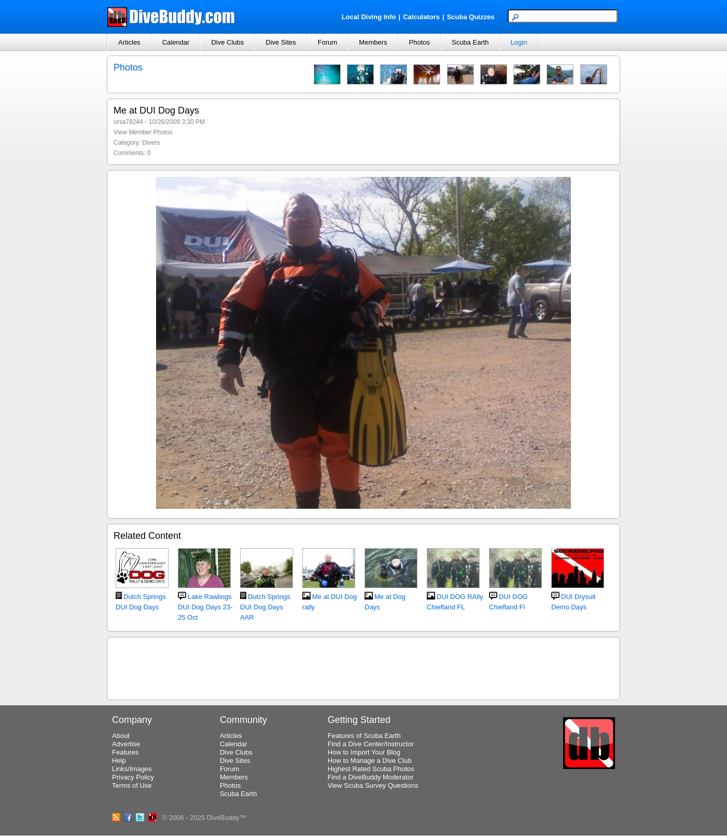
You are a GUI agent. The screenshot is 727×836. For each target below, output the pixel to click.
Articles (129, 42)
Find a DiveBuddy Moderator (370, 777)
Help (119, 760)
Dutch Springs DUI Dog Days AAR (265, 607)
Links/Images (132, 769)
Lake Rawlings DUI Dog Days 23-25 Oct (205, 607)
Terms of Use (132, 785)
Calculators (421, 17)
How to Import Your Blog (364, 752)
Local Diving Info (369, 17)
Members (373, 42)
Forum (328, 42)
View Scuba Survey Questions (373, 785)
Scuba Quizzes (471, 17)
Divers (151, 142)
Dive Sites (280, 42)
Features (125, 752)
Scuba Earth (470, 42)
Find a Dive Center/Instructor (371, 744)
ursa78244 (128, 122)
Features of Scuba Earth (364, 736)
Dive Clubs (227, 42)
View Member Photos (143, 132)
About (121, 736)
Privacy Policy (133, 777)
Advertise (126, 744)
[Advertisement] (363, 667)
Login (519, 42)
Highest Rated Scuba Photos (371, 769)
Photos (419, 42)
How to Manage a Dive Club (370, 760)
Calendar (176, 42)
